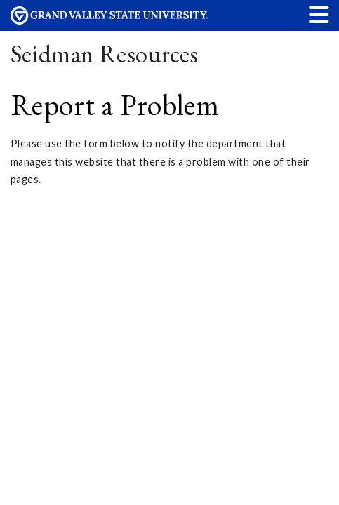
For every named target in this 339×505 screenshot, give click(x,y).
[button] (319, 14)
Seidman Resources (105, 53)
